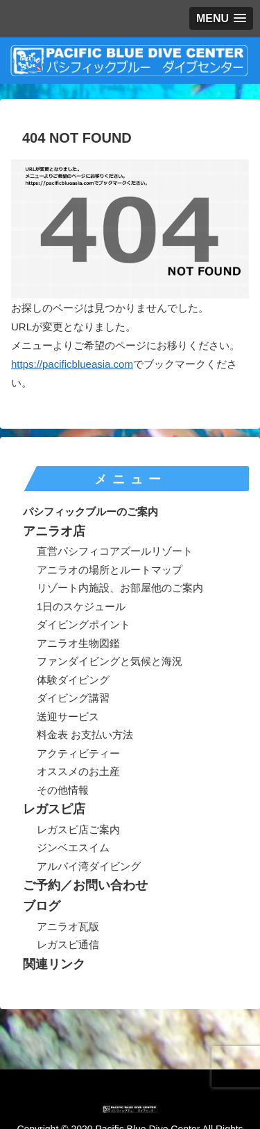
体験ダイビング (73, 680)
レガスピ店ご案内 (78, 829)
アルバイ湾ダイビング (89, 866)
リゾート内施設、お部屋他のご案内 (120, 588)
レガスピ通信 (68, 944)
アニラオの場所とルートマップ (109, 570)
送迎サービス (68, 716)
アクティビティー (78, 753)
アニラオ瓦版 (68, 926)
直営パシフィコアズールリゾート (115, 551)
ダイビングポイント (83, 624)
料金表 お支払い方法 (85, 734)
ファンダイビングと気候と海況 (109, 661)
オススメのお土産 (78, 771)
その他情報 (63, 790)
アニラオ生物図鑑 (78, 643)
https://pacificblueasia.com (72, 364)
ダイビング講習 (73, 698)
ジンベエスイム (73, 847)
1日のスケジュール (81, 606)
